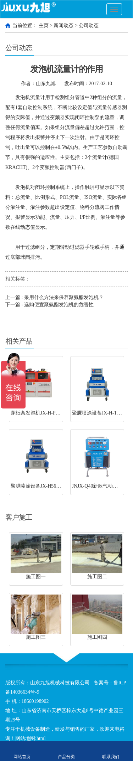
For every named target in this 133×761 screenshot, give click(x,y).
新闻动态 (63, 25)
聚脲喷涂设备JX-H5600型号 (41, 486)
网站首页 (22, 751)
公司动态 (89, 25)
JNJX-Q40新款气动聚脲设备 (102, 486)
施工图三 (36, 637)
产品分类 (66, 751)
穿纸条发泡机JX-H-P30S (37, 413)
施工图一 (36, 576)
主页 (44, 25)
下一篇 (49, 304)
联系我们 (111, 751)
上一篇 (54, 297)
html (41, 738)
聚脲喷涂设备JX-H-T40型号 (102, 413)
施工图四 (97, 637)
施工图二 (97, 576)
